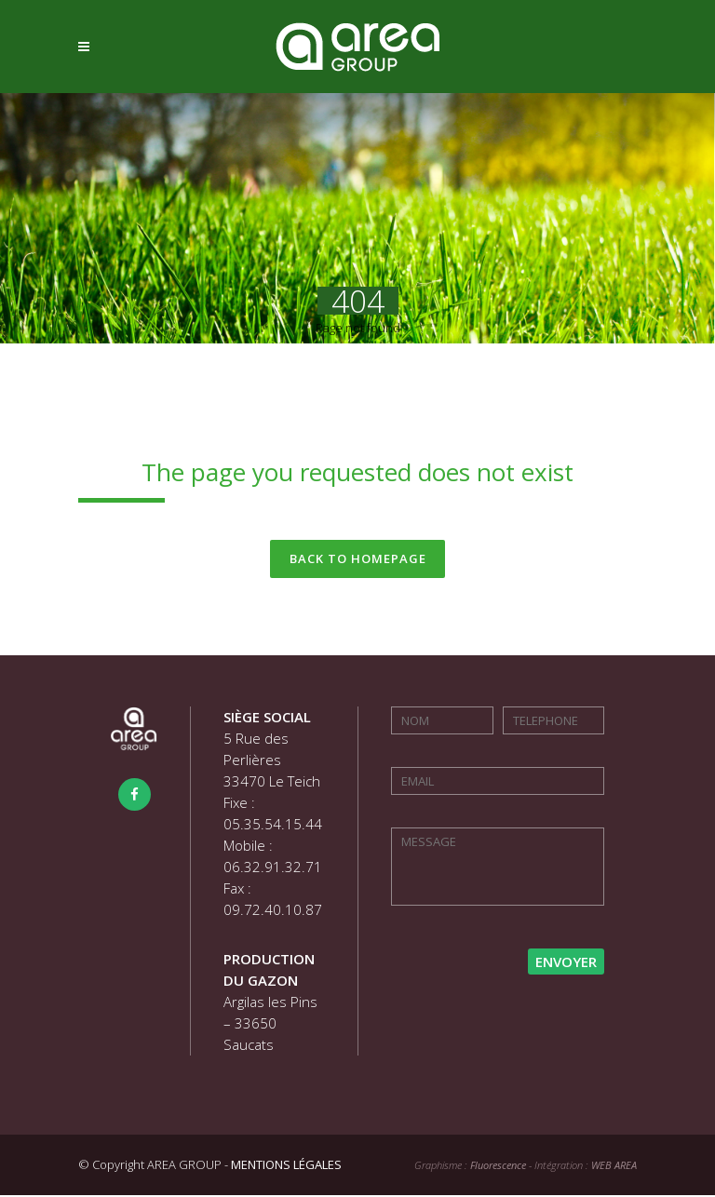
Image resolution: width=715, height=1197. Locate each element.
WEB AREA (614, 1167)
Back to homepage (358, 559)
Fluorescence (498, 1167)
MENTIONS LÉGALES (286, 1166)
